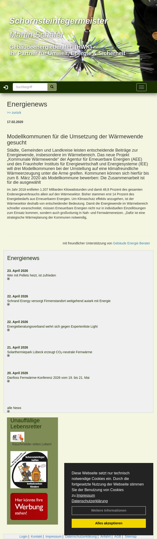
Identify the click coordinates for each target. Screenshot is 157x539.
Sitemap (131, 536)
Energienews (23, 258)
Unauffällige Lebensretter (26, 423)
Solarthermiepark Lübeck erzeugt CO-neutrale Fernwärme (49, 352)
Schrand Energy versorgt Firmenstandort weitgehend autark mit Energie (59, 301)
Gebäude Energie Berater (131, 243)
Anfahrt (105, 536)
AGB (117, 536)
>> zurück (14, 112)
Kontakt (36, 536)
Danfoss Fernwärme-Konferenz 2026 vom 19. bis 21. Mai (48, 377)
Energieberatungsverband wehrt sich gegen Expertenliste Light (52, 326)
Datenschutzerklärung (90, 501)
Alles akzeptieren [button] (108, 523)
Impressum (86, 495)
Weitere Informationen (108, 510)
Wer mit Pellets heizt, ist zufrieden (31, 275)
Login (23, 536)
